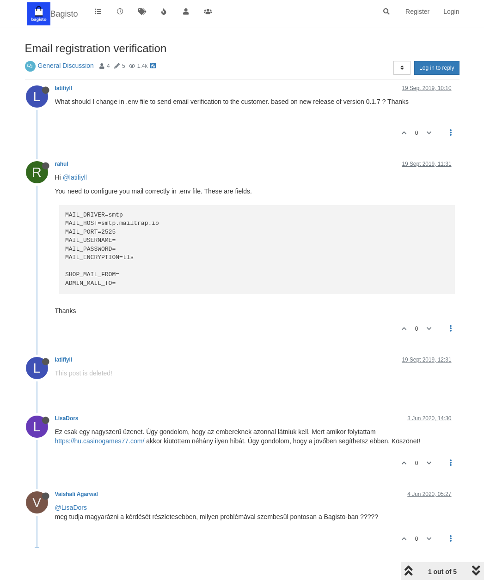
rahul (61, 164)
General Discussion (66, 65)
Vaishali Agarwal (76, 494)
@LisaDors (71, 507)
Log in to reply (436, 68)
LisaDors (67, 418)
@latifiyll (75, 177)
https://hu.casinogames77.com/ (100, 441)
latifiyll (64, 88)
